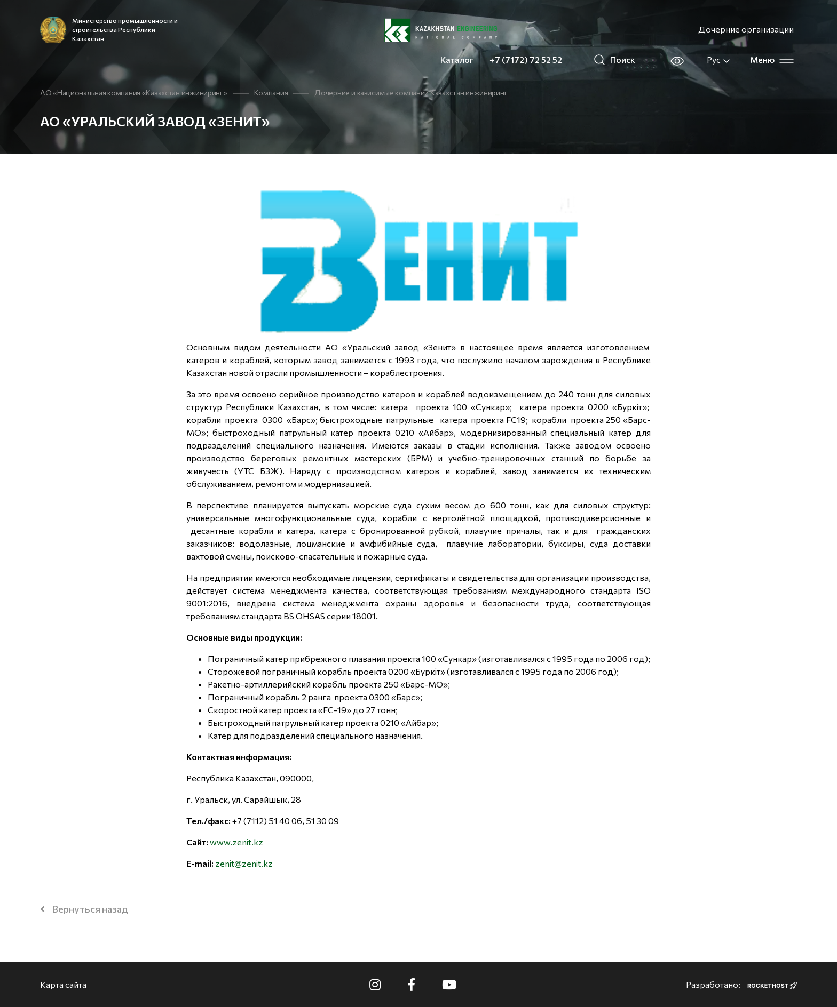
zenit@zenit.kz (244, 863)
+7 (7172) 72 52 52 (525, 59)
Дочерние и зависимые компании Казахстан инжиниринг (410, 92)
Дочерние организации (746, 29)
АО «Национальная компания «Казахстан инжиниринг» (133, 92)
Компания (271, 92)
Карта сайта (63, 984)
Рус (719, 59)
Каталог (456, 59)
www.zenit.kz (236, 842)
